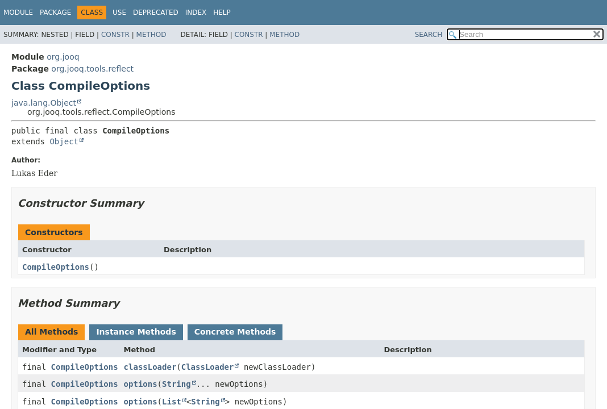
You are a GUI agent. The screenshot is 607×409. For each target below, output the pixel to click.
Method (151, 35)
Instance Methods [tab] (136, 331)
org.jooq (63, 56)
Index (196, 12)
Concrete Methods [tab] (235, 331)
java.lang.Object (43, 102)
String (176, 384)
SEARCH (429, 35)
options (140, 384)
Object (63, 141)
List (171, 401)
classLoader (150, 367)
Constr (115, 35)
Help (222, 12)
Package (55, 12)
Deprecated (155, 12)
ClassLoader (207, 367)
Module (18, 12)
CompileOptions (55, 267)
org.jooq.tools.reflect (92, 68)
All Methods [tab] (51, 331)
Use (119, 12)
